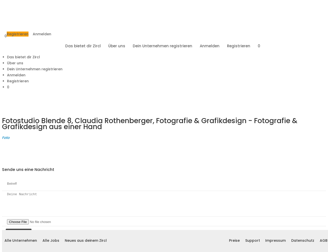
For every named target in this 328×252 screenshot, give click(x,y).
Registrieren (17, 34)
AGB (324, 240)
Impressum (275, 240)
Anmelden (42, 34)
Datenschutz (302, 240)
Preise (234, 240)
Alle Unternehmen (20, 240)
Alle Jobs (50, 240)
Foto (6, 137)
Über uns (116, 46)
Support (252, 240)
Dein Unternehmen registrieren (162, 46)
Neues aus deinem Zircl (86, 240)
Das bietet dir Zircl (83, 46)
